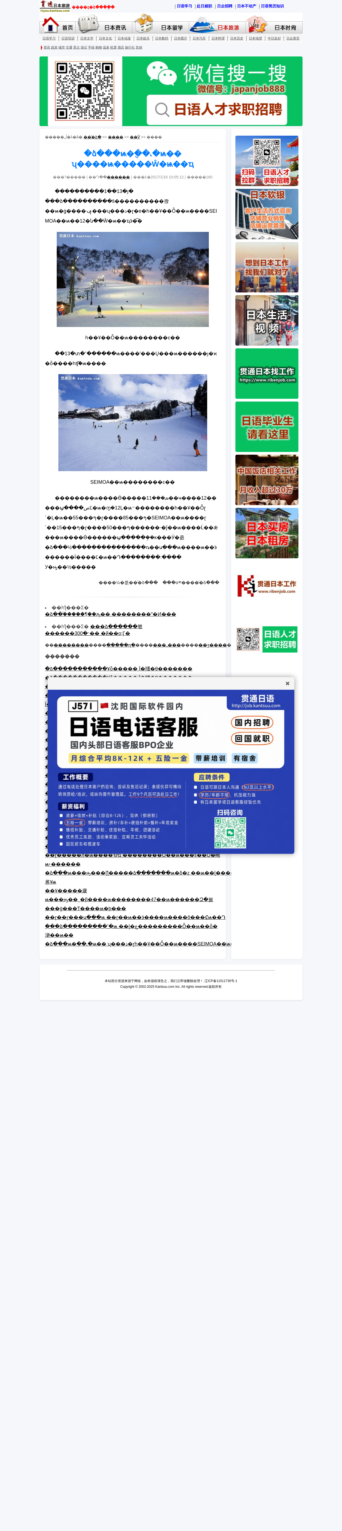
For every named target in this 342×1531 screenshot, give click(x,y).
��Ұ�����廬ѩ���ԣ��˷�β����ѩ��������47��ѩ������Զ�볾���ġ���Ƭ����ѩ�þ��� (129, 899)
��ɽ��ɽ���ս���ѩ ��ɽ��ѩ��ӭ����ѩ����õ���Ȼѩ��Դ (135, 917)
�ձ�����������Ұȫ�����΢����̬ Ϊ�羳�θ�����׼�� (118, 668)
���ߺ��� (167, 645)
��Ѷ (135, 137)
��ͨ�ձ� (92, 137)
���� (115, 137)
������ (118, 177)
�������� (71, 645)
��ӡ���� (212, 645)
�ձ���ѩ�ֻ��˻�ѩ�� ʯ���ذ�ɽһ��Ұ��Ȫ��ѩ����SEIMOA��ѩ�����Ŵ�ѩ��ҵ (163, 944)
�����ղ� (120, 645)
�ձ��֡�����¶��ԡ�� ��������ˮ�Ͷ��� (110, 614)
